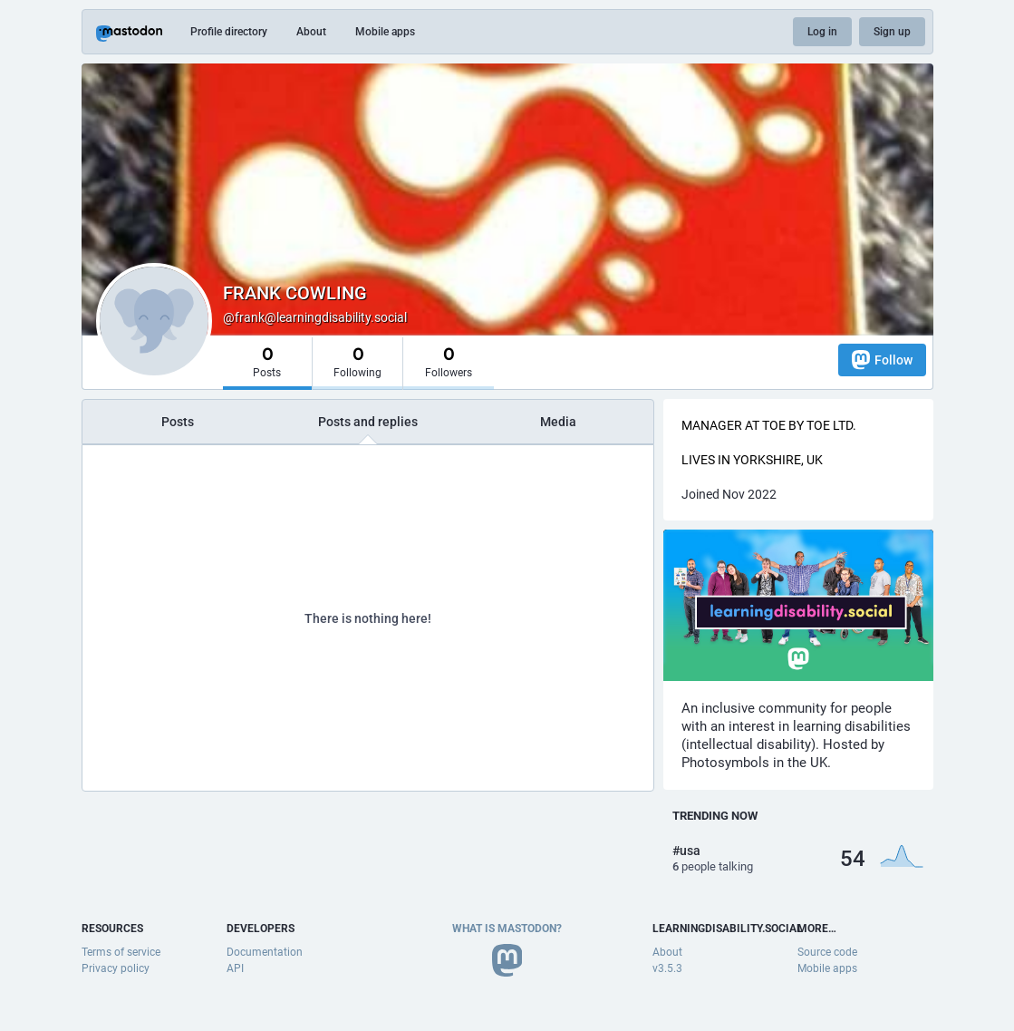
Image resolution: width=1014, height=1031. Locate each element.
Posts (177, 421)
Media (558, 421)
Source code (827, 952)
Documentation (265, 952)
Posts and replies (368, 421)
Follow (882, 359)
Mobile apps (385, 31)
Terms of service (121, 952)
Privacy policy (116, 968)
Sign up (892, 31)
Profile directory (228, 31)
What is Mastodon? (507, 928)
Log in (822, 31)
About (311, 31)
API (235, 968)
